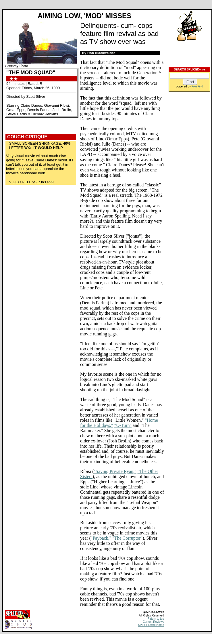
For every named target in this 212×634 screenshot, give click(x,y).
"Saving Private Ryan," (115, 471)
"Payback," (101, 538)
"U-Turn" (123, 425)
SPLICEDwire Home (151, 625)
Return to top (155, 618)
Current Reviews (153, 621)
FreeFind (197, 86)
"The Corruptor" (127, 538)
